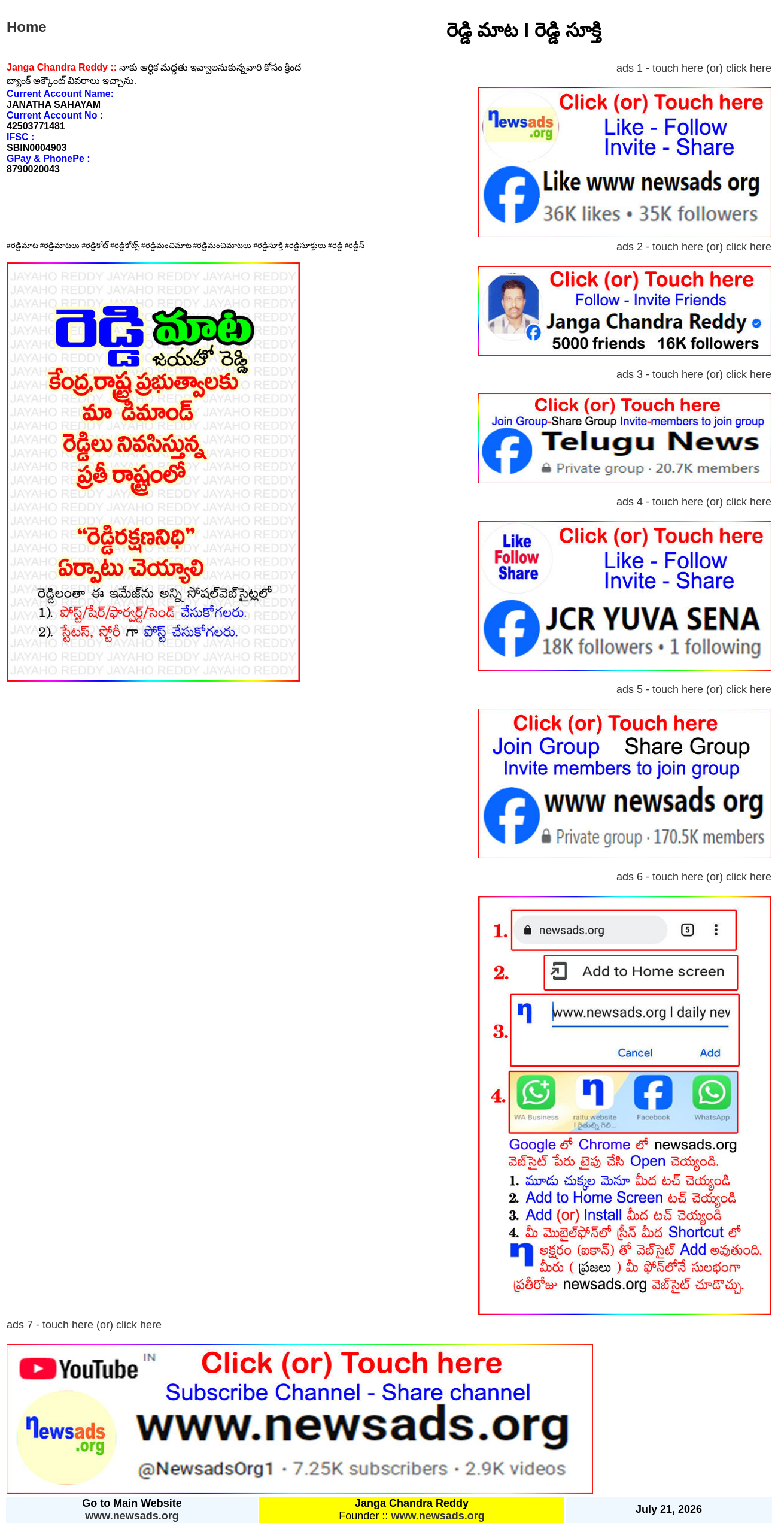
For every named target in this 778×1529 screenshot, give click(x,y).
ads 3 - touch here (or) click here (693, 374)
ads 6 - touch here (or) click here (693, 877)
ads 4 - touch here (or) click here (693, 502)
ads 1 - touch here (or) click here (693, 68)
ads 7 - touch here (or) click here (84, 1325)
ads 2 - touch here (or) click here (693, 247)
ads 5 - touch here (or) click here (693, 689)
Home (27, 27)
